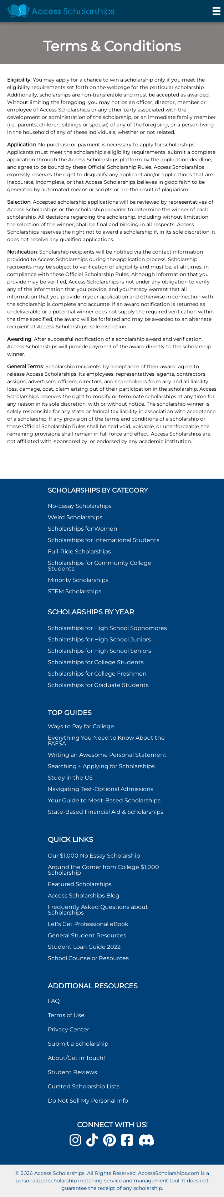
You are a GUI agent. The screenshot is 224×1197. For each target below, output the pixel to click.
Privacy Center (68, 1029)
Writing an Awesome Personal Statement (107, 754)
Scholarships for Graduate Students (98, 685)
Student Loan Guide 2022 (84, 946)
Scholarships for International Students (103, 540)
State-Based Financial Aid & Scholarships (105, 811)
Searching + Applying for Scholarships (101, 766)
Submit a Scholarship (78, 1043)
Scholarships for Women (82, 528)
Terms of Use (66, 1015)
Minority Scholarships (78, 580)
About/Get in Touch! (76, 1058)
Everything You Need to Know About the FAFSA (106, 740)
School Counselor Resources (88, 958)
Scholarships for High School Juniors (99, 639)
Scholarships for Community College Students (99, 566)
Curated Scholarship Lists (83, 1086)
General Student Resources (87, 935)
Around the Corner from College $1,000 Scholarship (103, 870)
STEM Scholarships (74, 591)
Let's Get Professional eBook (88, 924)
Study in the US (70, 777)
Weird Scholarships (75, 517)
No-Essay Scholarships (80, 506)
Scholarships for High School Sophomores (107, 628)
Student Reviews (72, 1072)
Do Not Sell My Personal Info (88, 1100)
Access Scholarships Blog (83, 895)
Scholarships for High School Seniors (99, 650)
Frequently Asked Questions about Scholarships (98, 910)
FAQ (54, 1001)
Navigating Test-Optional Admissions (100, 789)
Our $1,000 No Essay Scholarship (94, 855)
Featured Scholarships (80, 884)
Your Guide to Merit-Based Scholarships (105, 800)
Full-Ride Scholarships (79, 551)
